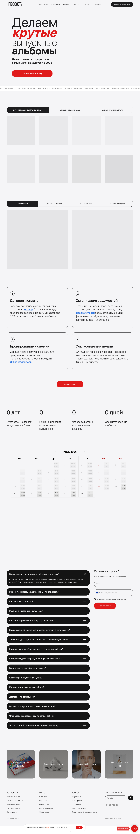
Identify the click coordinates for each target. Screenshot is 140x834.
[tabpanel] (70, 149)
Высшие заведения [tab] (117, 203)
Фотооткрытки (12, 812)
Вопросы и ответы (79, 808)
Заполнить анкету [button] (32, 73)
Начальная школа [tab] (54, 203)
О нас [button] (75, 4)
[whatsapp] (110, 805)
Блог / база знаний (46, 808)
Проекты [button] (85, 4)
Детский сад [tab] (22, 203)
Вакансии (43, 797)
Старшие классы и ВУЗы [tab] (70, 110)
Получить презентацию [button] (122, 4)
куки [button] (47, 827)
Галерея (66, 4)
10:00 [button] (56, 464)
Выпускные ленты (13, 804)
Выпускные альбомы (14, 797)
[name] (113, 584)
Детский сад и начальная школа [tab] (28, 110)
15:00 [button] (56, 467)
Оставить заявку (105, 606)
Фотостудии (44, 804)
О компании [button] (44, 812)
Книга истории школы (15, 801)
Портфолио (43, 4)
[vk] (113, 805)
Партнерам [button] (43, 801)
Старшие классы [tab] (86, 203)
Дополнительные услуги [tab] (112, 110)
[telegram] (106, 805)
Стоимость (56, 4)
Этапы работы (77, 801)
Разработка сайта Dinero (113, 818)
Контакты (97, 4)
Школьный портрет (14, 808)
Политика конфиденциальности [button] (84, 812)
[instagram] (117, 805)
